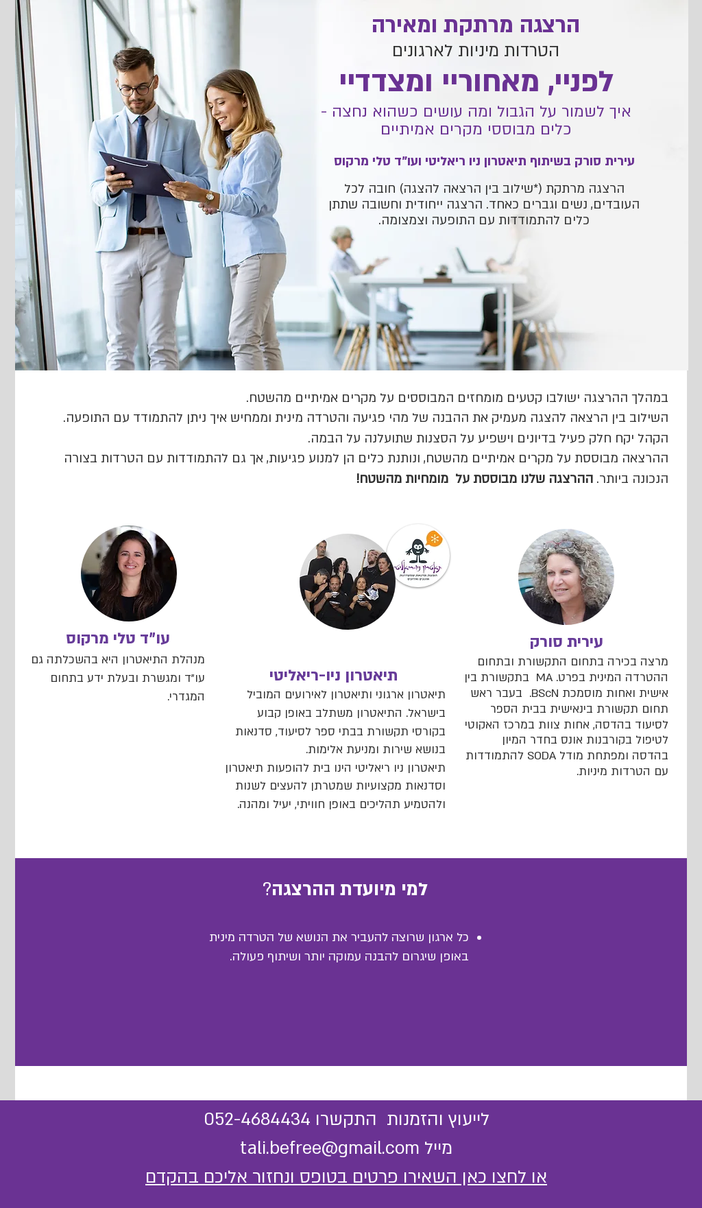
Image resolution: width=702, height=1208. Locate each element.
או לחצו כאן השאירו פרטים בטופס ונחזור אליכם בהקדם (346, 1177)
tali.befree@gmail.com (330, 1148)
